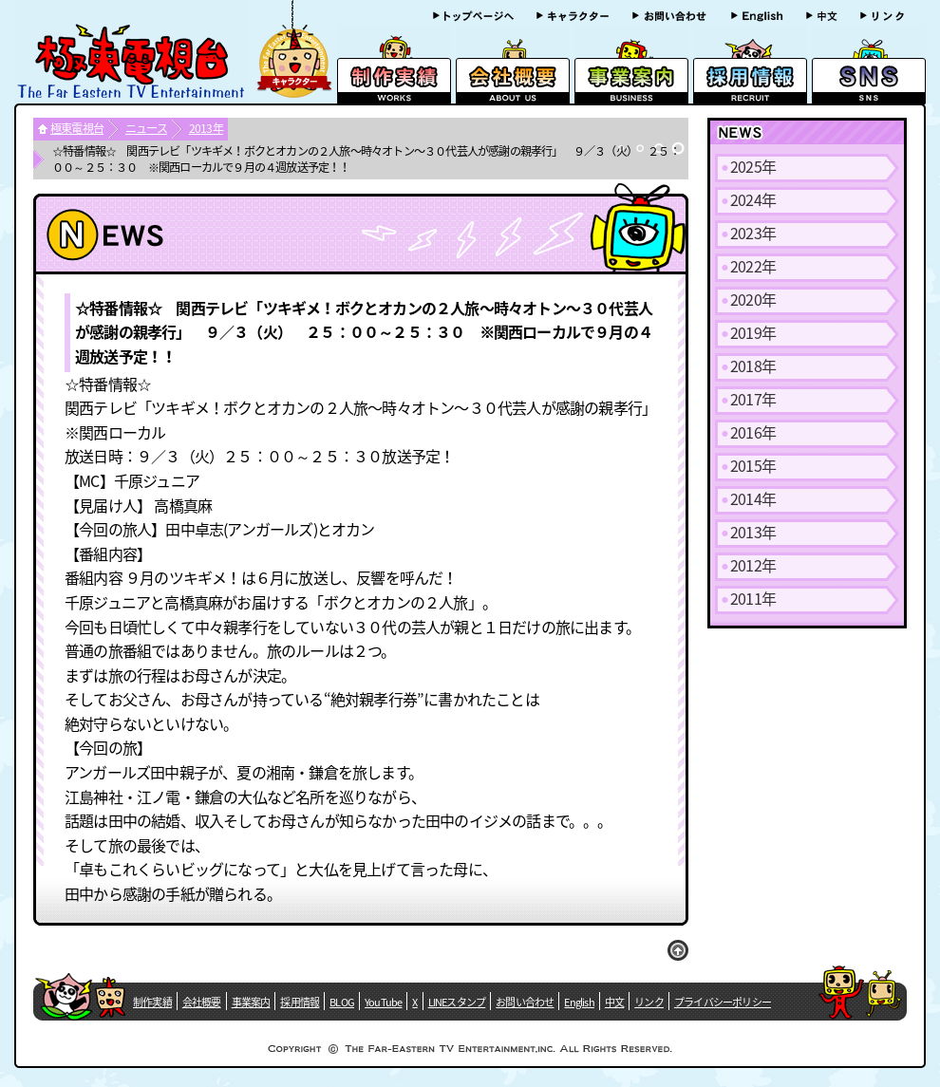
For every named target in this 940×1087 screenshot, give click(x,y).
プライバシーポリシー (722, 1002)
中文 (614, 1002)
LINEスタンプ (457, 1002)
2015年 (753, 465)
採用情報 (299, 1002)
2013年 (206, 128)
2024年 (753, 199)
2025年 (753, 166)
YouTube (383, 1002)
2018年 (753, 365)
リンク (649, 1002)
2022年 (753, 265)
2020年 (753, 299)
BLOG (341, 1002)
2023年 (753, 232)
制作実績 (152, 1002)
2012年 (753, 564)
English (578, 1002)
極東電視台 (76, 128)
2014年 (753, 498)
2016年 (753, 432)
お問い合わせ (525, 1002)
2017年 (753, 398)
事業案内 (251, 1002)
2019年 (753, 332)
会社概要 (201, 1002)
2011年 (753, 598)
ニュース (146, 128)
